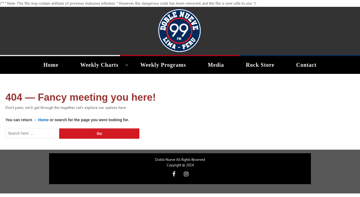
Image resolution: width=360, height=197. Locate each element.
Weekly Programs (164, 65)
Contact (303, 65)
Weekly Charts (101, 65)
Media (215, 65)
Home (54, 65)
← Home (41, 120)
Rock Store (258, 65)
